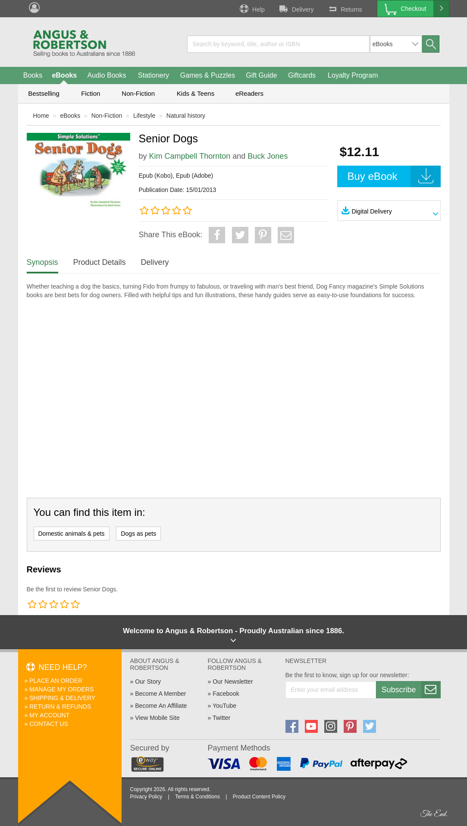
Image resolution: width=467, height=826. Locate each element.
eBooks (64, 75)
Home (41, 115)
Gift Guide (261, 75)
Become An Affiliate (161, 705)
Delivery (296, 8)
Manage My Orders (61, 689)
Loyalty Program (353, 75)
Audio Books (107, 75)
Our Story (148, 681)
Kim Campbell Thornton (190, 156)
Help (251, 8)
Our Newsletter (233, 681)
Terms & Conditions (197, 797)
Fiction (90, 93)
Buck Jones (268, 156)
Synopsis (42, 262)
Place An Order (55, 680)
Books (32, 75)
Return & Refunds (60, 706)
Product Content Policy (259, 797)
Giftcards (302, 75)
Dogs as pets (138, 533)
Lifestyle (144, 115)
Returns (344, 8)
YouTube (224, 705)
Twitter (221, 717)
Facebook (226, 693)
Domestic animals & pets (71, 533)
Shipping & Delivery (62, 697)
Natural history (185, 115)
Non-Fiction (138, 93)
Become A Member (160, 693)
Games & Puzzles (207, 75)
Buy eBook (394, 176)
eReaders (249, 93)
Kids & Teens (195, 93)
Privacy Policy (146, 797)
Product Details (99, 262)
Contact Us (48, 723)
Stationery (153, 75)
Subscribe (411, 690)
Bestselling (44, 93)
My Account (49, 715)
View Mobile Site (157, 717)
